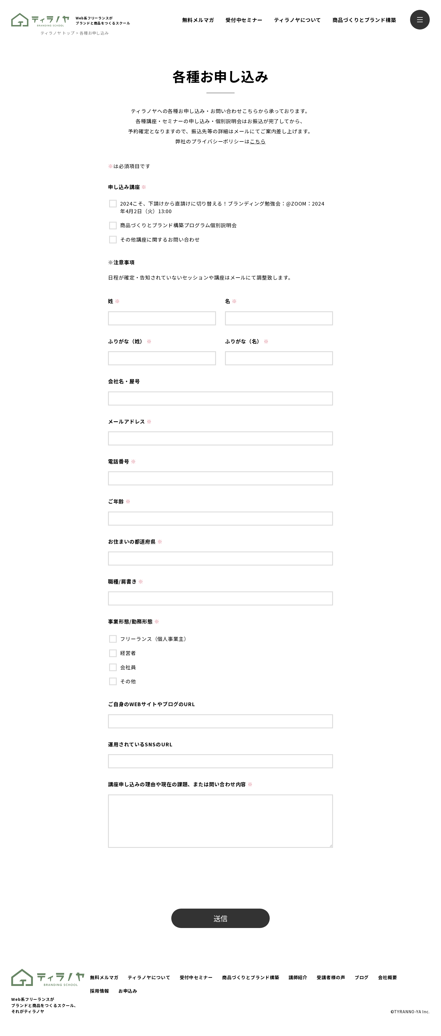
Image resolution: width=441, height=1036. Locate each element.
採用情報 (99, 990)
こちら (258, 141)
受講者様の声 (331, 977)
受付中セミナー (244, 19)
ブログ (362, 977)
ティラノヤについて (297, 19)
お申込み (128, 990)
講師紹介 (298, 977)
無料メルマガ (198, 19)
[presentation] (151, 889)
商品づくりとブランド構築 (364, 19)
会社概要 (387, 977)
